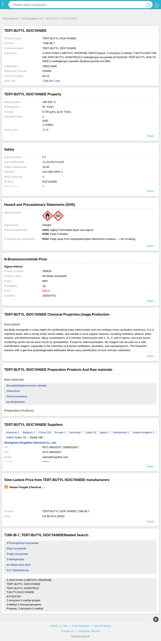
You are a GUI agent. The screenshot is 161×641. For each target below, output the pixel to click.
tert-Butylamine (15, 401)
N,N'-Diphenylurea (17, 570)
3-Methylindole (15, 559)
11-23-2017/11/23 (53, 162)
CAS (65, 625)
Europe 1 (60, 432)
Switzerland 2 (121, 432)
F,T (44, 157)
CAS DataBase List (32, 18)
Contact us (67, 631)
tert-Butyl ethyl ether (18, 564)
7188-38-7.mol (51, 80)
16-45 (45, 167)
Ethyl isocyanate (16, 548)
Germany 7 (76, 432)
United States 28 (16, 437)
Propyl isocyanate (17, 553)
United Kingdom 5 (143, 432)
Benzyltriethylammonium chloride (26, 385)
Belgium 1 (29, 432)
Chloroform (13, 391)
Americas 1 (12, 432)
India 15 (91, 432)
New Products (102, 625)
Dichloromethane (16, 396)
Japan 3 (104, 432)
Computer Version (89, 631)
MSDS (54, 625)
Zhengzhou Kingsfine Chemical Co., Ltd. (30, 442)
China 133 (45, 432)
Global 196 (36, 437)
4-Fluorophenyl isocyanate (22, 543)
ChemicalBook (10, 18)
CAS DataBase (81, 625)
